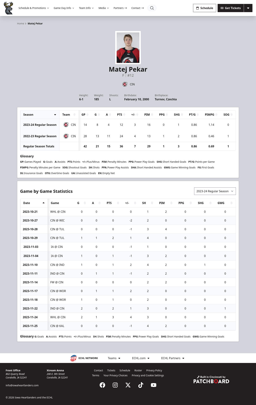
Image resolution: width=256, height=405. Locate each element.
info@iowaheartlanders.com (22, 385)
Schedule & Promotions (33, 8)
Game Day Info (64, 8)
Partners (120, 8)
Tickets (111, 370)
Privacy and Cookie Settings (148, 375)
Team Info (86, 8)
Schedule (204, 8)
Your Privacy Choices (115, 375)
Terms (95, 375)
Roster (138, 370)
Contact (137, 8)
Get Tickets (231, 8)
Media (103, 8)
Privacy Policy (154, 370)
